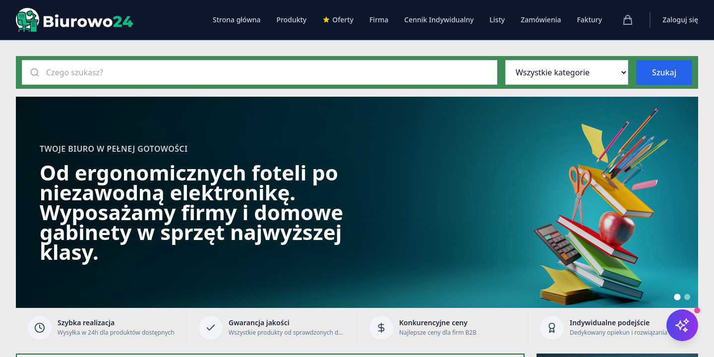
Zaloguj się (680, 19)
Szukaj (664, 72)
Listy (497, 19)
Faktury (589, 19)
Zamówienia (541, 19)
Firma (378, 19)
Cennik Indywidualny (439, 19)
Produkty (291, 19)
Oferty (338, 19)
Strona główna (237, 19)
